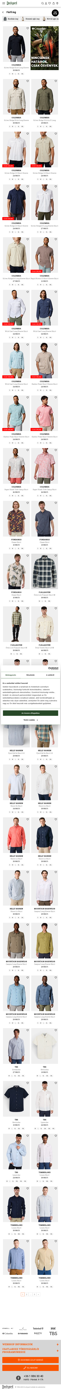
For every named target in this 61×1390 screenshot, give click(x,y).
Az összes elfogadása (30, 713)
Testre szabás (30, 720)
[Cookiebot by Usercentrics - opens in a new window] (48, 668)
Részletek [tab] (30, 675)
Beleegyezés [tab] (11, 675)
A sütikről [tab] (50, 675)
